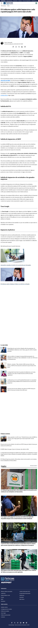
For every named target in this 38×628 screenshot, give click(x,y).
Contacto (3, 617)
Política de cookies (5, 611)
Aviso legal (3, 613)
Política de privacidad (5, 615)
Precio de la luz (9, 0)
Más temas (22, 599)
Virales (2, 597)
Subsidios (3, 601)
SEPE (2, 599)
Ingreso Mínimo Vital (5, 595)
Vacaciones (15, 0)
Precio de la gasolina (26, 0)
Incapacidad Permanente (25, 593)
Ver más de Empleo (33, 465)
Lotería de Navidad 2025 (25, 591)
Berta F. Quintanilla (8, 42)
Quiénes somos (4, 607)
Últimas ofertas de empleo (6, 591)
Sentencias (22, 595)
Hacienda (22, 597)
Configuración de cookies (6, 609)
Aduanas (20, 0)
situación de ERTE (5, 80)
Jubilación (3, 593)
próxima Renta (4, 95)
